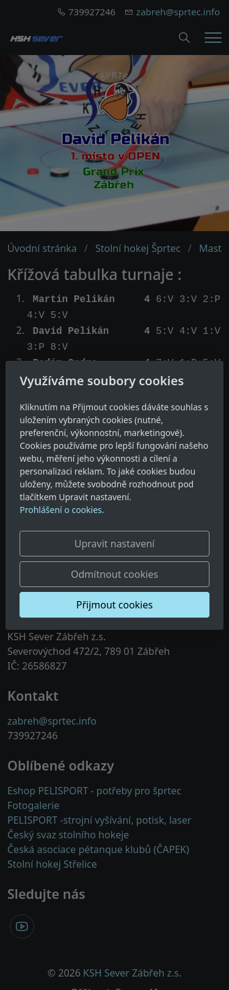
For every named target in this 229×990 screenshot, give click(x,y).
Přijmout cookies (114, 604)
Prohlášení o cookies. (62, 509)
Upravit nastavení (114, 543)
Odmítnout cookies (114, 574)
